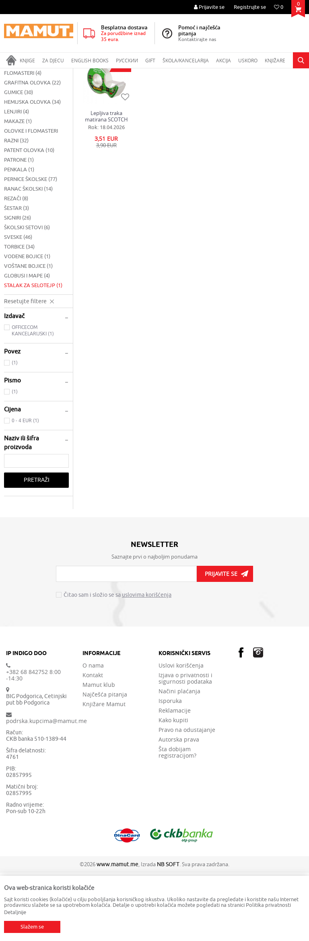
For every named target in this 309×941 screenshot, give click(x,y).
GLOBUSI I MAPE (27, 344)
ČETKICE (17, 122)
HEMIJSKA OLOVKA (32, 170)
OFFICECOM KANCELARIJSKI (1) (33, 398)
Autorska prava (179, 808)
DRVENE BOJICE (26, 131)
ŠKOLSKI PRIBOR (72, 73)
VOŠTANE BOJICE (28, 334)
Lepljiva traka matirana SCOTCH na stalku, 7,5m (106, 184)
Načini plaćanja (179, 759)
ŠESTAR (16, 276)
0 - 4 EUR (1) (25, 489)
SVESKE (18, 305)
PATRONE (19, 228)
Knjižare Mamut (104, 772)
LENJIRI (16, 180)
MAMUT (12, 73)
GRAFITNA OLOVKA (32, 151)
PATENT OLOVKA (29, 218)
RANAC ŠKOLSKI (28, 257)
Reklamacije (175, 779)
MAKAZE (18, 189)
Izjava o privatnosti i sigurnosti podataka (185, 746)
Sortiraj (259, 89)
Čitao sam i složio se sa (117, 663)
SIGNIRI (17, 286)
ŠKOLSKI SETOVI (27, 295)
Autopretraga (224, 89)
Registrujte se (250, 7)
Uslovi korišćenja (181, 734)
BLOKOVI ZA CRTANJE (34, 112)
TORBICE (19, 315)
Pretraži (36, 548)
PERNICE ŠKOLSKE (30, 247)
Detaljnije (15, 912)
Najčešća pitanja (104, 763)
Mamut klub (98, 753)
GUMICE (18, 160)
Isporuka (170, 769)
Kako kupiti (173, 788)
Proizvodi (37, 73)
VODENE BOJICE (27, 324)
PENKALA (19, 237)
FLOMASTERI (22, 141)
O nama (93, 734)
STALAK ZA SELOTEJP (33, 353)
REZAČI (16, 266)
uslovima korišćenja (146, 663)
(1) (15, 431)
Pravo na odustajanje (187, 798)
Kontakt (92, 743)
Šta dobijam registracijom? (177, 820)
